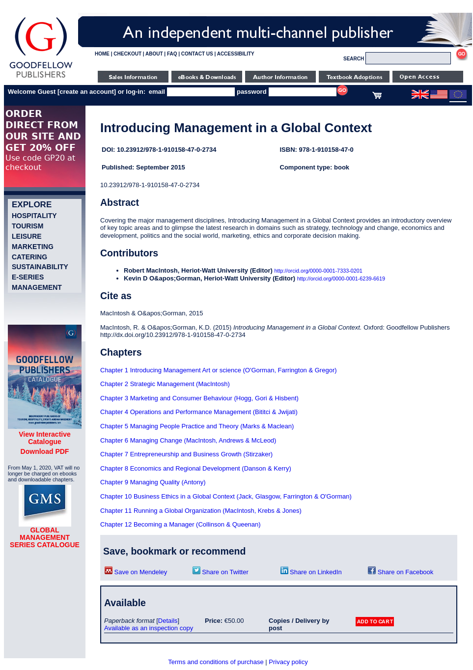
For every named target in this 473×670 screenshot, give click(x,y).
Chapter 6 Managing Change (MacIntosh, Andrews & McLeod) (188, 440)
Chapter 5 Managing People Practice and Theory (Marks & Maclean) (197, 426)
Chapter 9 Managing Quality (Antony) (153, 482)
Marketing (33, 247)
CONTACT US (197, 53)
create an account (86, 91)
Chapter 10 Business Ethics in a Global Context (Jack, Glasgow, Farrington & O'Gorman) (226, 496)
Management (37, 287)
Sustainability (40, 267)
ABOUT (154, 53)
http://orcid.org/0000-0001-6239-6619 (341, 278)
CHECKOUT (127, 53)
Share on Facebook (400, 572)
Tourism (27, 226)
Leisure (27, 236)
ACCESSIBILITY (235, 53)
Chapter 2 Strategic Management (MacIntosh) (165, 384)
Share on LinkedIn (311, 572)
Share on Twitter (221, 572)
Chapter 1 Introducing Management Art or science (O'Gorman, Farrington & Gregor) (218, 370)
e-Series (28, 277)
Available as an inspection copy (148, 628)
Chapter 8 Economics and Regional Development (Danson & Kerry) (195, 468)
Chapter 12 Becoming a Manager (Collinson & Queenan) (180, 524)
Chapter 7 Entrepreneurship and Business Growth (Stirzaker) (186, 454)
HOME (102, 53)
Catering (29, 257)
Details (168, 620)
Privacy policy (288, 662)
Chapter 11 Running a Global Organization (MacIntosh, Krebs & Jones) (201, 510)
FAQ (172, 53)
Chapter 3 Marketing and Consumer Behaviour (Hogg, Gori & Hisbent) (199, 398)
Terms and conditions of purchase (215, 662)
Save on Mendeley (136, 572)
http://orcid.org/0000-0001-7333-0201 (318, 271)
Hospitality (34, 216)
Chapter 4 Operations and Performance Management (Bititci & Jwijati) (199, 412)
